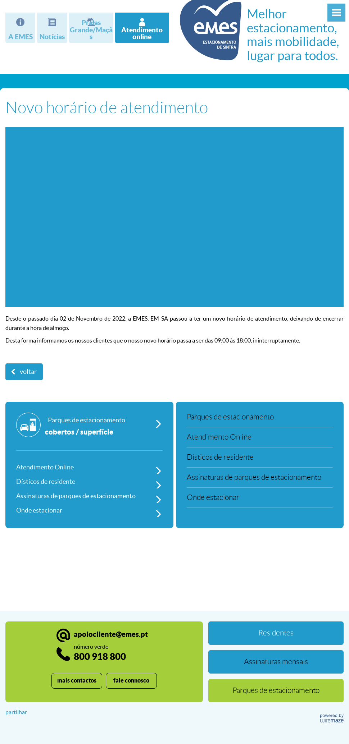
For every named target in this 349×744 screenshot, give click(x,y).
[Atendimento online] (142, 28)
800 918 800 (100, 652)
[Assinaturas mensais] (276, 662)
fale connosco (131, 680)
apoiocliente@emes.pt (111, 634)
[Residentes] (276, 633)
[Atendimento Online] (89, 467)
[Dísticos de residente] (89, 481)
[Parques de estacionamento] (89, 432)
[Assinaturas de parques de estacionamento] (89, 495)
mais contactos (76, 680)
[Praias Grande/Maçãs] (91, 28)
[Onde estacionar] (89, 510)
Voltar (28, 371)
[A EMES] (20, 28)
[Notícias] (52, 28)
